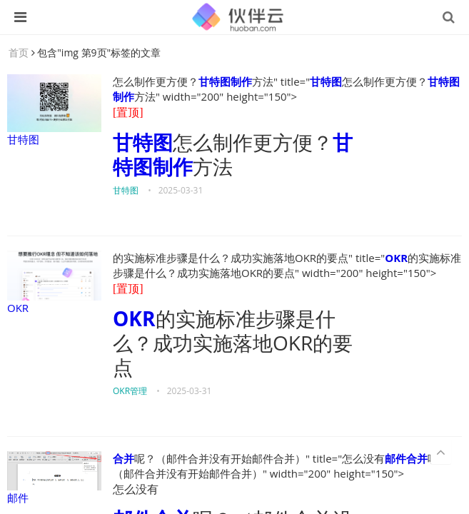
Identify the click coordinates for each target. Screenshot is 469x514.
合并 (123, 458)
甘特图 (54, 110)
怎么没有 (135, 489)
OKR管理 (130, 391)
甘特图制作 (225, 81)
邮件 (54, 478)
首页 (19, 52)
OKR (54, 283)
